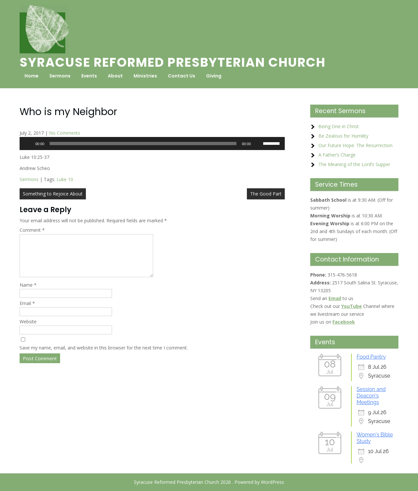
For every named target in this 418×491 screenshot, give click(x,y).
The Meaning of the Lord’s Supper (354, 164)
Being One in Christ (338, 126)
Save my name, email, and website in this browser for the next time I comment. (104, 355)
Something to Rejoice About (53, 194)
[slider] (143, 143)
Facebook (343, 322)
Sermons (60, 76)
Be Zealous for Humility (343, 136)
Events (89, 76)
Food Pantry (371, 357)
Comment (32, 230)
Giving (213, 76)
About (115, 76)
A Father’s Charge (337, 155)
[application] (152, 143)
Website (28, 329)
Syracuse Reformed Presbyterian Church (173, 62)
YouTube (351, 306)
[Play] (28, 143)
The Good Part (265, 194)
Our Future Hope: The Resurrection (355, 145)
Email (27, 311)
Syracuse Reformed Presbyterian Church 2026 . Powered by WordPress (209, 482)
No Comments (64, 133)
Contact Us (181, 76)
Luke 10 (64, 179)
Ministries (145, 76)
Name (28, 293)
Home (31, 76)
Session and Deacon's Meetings (371, 395)
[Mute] (258, 143)
